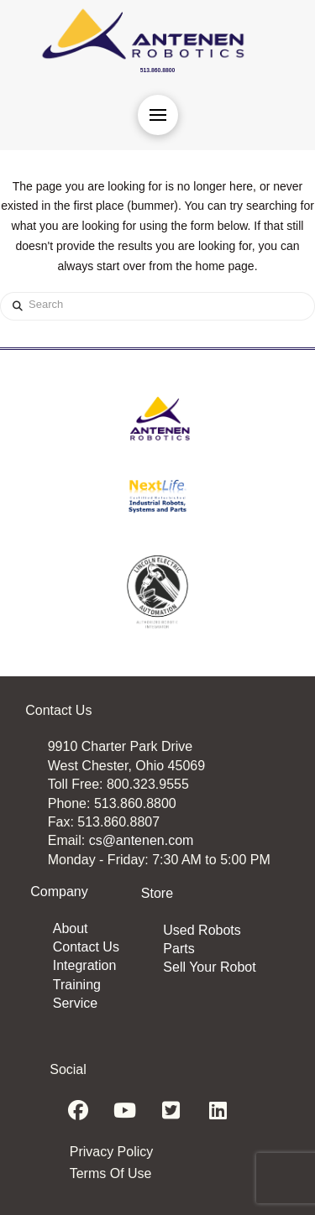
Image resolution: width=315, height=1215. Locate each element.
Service (75, 1003)
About (70, 928)
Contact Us (86, 947)
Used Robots (202, 930)
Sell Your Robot (209, 967)
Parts (178, 948)
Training (77, 985)
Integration (85, 965)
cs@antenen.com (141, 840)
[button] (158, 115)
